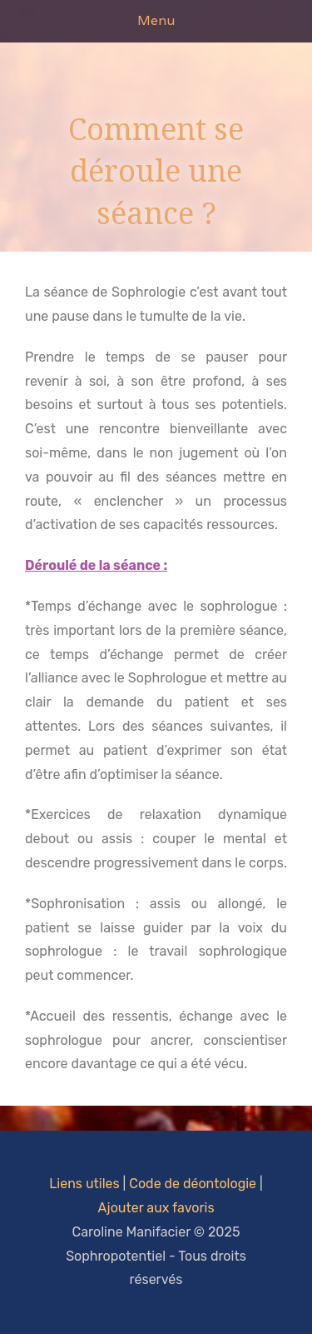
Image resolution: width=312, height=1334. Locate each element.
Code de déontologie (192, 1184)
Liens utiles (84, 1184)
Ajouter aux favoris (155, 1208)
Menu (156, 20)
